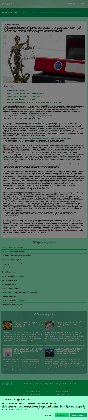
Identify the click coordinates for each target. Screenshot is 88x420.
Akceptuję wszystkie (78, 415)
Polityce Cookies (22, 409)
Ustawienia (48, 415)
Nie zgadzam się (62, 415)
